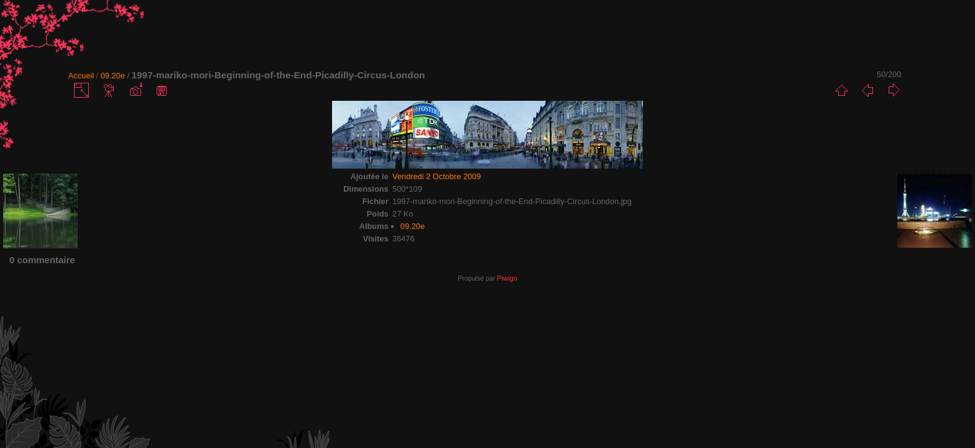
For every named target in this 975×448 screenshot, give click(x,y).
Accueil (81, 75)
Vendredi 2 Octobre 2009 (436, 176)
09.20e (113, 75)
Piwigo (507, 278)
